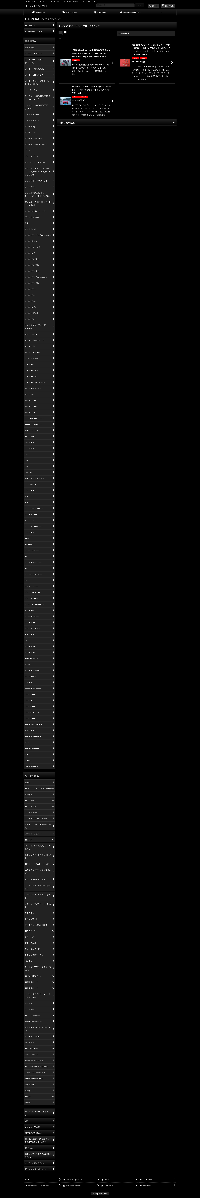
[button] (161, 12)
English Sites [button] (100, 1193)
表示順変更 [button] (124, 33)
